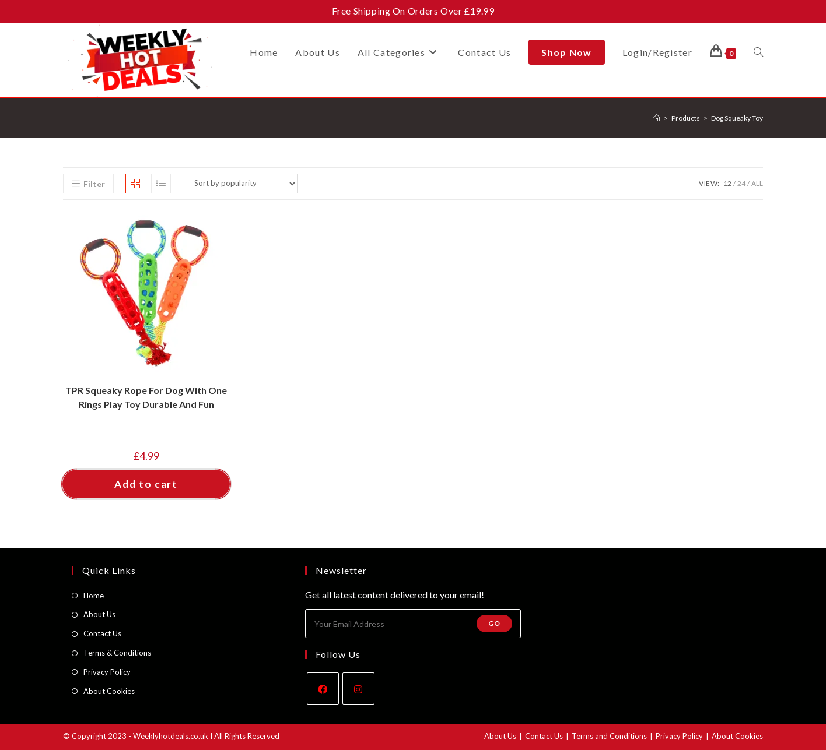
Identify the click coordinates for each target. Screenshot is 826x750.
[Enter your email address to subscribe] (413, 623)
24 (741, 183)
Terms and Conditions (609, 736)
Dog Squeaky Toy (737, 118)
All (757, 183)
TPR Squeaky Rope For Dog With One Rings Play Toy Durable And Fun (146, 397)
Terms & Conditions (117, 652)
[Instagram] (358, 688)
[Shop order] (240, 183)
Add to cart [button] (146, 484)
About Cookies (109, 691)
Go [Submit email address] (494, 623)
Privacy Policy (107, 672)
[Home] (656, 118)
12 (727, 183)
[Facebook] (323, 688)
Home (93, 595)
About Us (99, 614)
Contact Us (102, 633)
